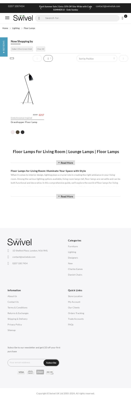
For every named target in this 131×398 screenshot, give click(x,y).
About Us (12, 296)
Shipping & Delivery (17, 318)
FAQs (70, 324)
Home (5, 28)
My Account (74, 301)
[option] (13, 132)
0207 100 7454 (20, 263)
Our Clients (74, 307)
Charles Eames (75, 269)
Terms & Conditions (17, 307)
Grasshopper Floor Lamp (24, 122)
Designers (73, 257)
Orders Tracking (76, 313)
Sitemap (12, 330)
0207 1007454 (16, 6)
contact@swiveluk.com (108, 6)
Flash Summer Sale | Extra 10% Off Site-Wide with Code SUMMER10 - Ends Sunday (65, 8)
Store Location (75, 296)
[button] (4, 199)
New (70, 263)
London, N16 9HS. (30, 250)
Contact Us (13, 301)
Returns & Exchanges (18, 313)
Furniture (73, 246)
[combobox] (77, 18)
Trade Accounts (76, 318)
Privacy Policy (15, 324)
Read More (65, 162)
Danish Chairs (75, 274)
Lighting (16, 28)
